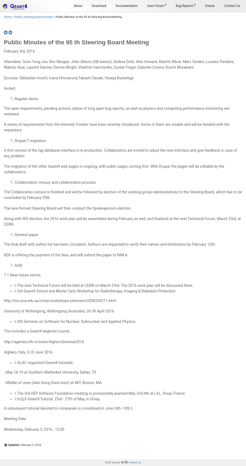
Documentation (127, 6)
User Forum (156, 6)
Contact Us (232, 6)
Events (210, 6)
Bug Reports (186, 6)
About (78, 6)
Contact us (134, 462)
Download (99, 6)
